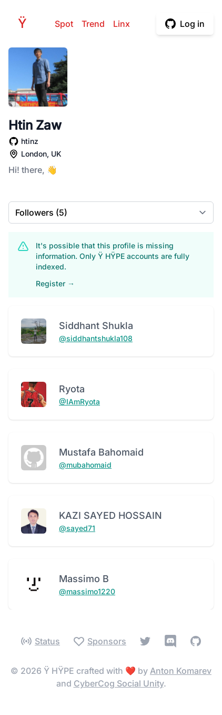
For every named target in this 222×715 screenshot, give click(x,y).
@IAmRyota (79, 401)
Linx (121, 23)
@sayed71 (77, 528)
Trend (93, 23)
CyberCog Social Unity (119, 683)
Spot (64, 23)
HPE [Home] (25, 23)
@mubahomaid (85, 464)
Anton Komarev (180, 670)
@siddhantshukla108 (96, 338)
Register (55, 283)
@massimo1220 (87, 591)
